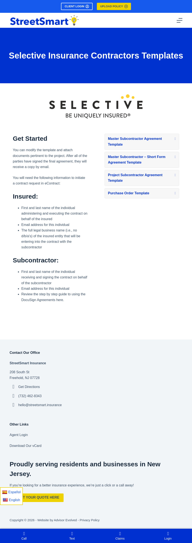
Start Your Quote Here (36, 497)
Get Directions (29, 387)
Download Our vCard (25, 446)
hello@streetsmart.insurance (40, 405)
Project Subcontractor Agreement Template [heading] (135, 177)
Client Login (77, 6)
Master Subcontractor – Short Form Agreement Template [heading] (136, 159)
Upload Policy (114, 6)
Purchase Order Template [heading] (128, 193)
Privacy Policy (89, 520)
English (11, 500)
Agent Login (19, 435)
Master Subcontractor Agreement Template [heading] (135, 141)
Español (11, 492)
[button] (175, 139)
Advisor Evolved (65, 520)
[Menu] (179, 20)
